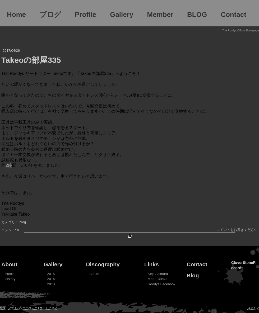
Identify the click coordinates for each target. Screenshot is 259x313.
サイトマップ (48, 307)
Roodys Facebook (161, 284)
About (9, 264)
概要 (3, 307)
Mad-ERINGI (157, 279)
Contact (197, 264)
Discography (102, 264)
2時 (9, 165)
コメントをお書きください (237, 230)
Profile (10, 274)
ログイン (253, 307)
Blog (193, 275)
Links (151, 264)
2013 (51, 284)
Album (94, 274)
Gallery (53, 264)
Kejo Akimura (158, 274)
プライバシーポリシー (22, 307)
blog (23, 222)
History (10, 279)
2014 (51, 279)
